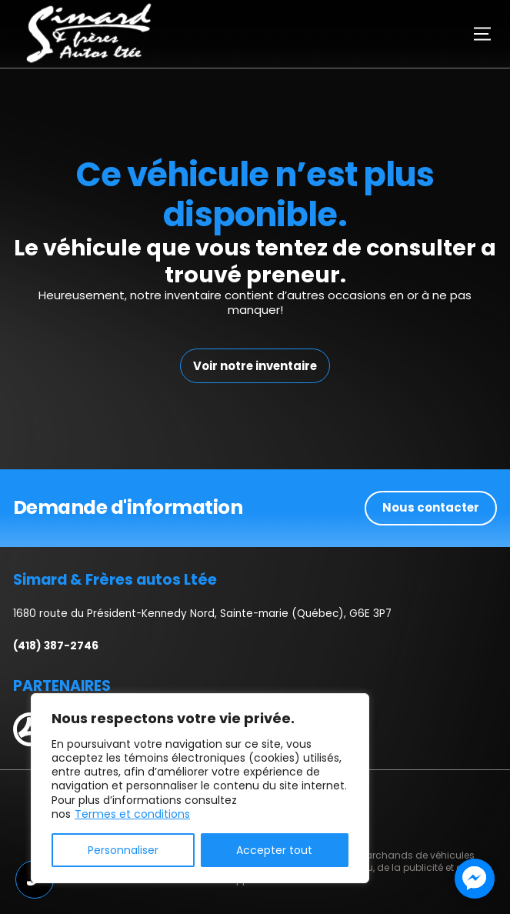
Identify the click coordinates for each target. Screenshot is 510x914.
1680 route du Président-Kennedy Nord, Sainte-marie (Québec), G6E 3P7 (202, 613)
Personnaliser (123, 850)
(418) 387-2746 (55, 646)
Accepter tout (274, 850)
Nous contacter (430, 507)
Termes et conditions (132, 814)
